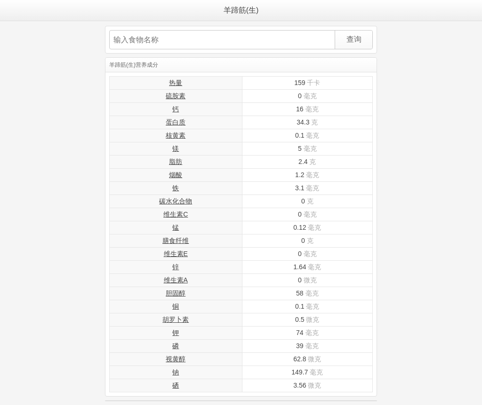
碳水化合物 (175, 201)
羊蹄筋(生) (241, 10)
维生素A (176, 280)
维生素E (176, 253)
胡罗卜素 (175, 319)
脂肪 (175, 161)
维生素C (175, 214)
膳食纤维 (175, 240)
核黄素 (175, 135)
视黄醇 (175, 359)
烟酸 (175, 175)
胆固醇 (175, 293)
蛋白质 (175, 122)
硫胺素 (175, 96)
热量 (175, 82)
